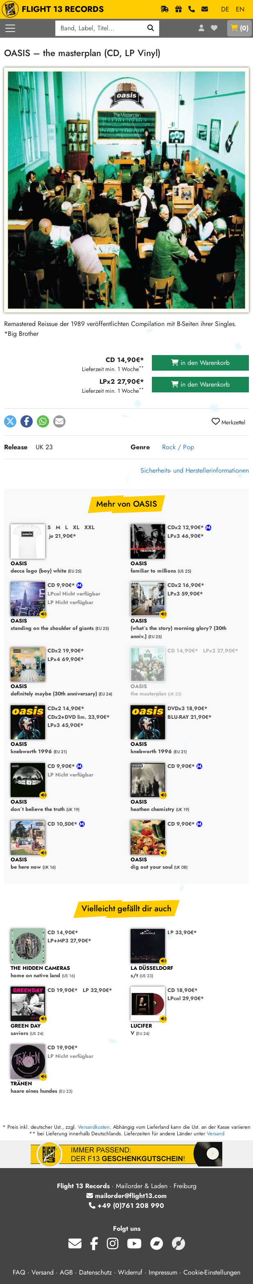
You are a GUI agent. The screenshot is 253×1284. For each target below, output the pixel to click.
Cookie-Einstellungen (211, 1272)
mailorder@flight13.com (126, 1195)
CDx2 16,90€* (185, 585)
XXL (89, 527)
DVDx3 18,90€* (187, 708)
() (239, 28)
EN (240, 9)
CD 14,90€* (182, 650)
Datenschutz (95, 1272)
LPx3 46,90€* (185, 536)
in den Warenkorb (200, 362)
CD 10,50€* (63, 824)
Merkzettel (228, 421)
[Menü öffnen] (10, 28)
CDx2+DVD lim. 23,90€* (78, 717)
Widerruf (130, 1272)
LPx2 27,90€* (220, 650)
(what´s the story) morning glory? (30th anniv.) (186, 629)
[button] (10, 421)
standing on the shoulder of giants (66, 625)
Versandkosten (94, 1127)
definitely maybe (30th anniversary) (66, 690)
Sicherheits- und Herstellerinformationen (194, 470)
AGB (66, 1272)
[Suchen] (150, 28)
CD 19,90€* (62, 990)
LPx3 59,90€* (185, 594)
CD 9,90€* (62, 585)
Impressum (163, 1272)
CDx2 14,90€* (65, 708)
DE (225, 9)
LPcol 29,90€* (185, 998)
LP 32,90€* (97, 990)
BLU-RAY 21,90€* (189, 717)
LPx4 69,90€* (65, 659)
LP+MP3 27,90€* (69, 940)
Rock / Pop (178, 447)
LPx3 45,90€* (65, 725)
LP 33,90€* (182, 932)
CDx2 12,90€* (186, 527)
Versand (215, 1133)
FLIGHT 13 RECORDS (54, 9)
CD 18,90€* (182, 990)
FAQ (19, 1272)
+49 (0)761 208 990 (126, 1205)
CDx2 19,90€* (65, 650)
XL (76, 527)
